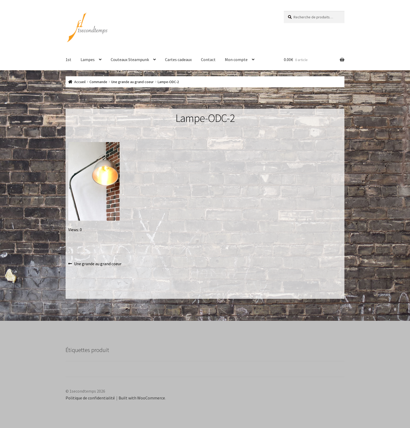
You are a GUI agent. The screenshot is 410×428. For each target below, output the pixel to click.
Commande (98, 81)
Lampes (88, 59)
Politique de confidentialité (90, 397)
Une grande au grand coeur (132, 81)
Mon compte (236, 59)
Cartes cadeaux (178, 59)
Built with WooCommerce (142, 397)
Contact (208, 59)
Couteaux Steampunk (130, 59)
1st (68, 59)
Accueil (80, 81)
